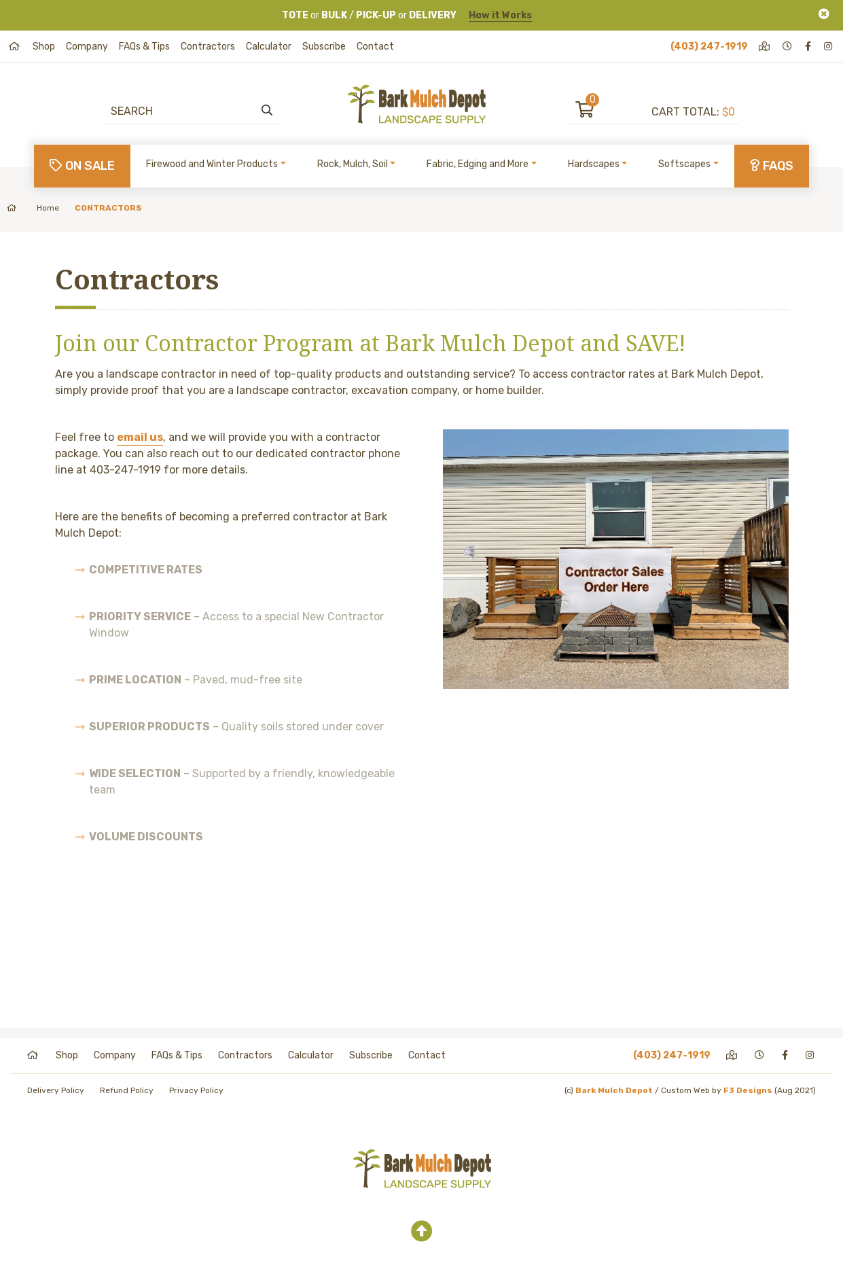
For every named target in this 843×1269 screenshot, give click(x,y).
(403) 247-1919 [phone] (709, 46)
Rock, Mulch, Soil (352, 164)
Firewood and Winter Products (212, 164)
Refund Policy (127, 1090)
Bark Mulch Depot (614, 1090)
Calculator (268, 46)
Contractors (208, 46)
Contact (375, 46)
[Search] (185, 111)
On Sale (82, 165)
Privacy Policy (196, 1090)
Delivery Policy (55, 1090)
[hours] (788, 46)
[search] (267, 111)
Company (87, 46)
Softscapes (684, 164)
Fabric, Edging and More (477, 164)
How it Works (500, 15)
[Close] (824, 14)
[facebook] (809, 46)
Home (33, 208)
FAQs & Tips (144, 46)
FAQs (771, 165)
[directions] (765, 46)
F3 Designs (747, 1090)
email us (140, 437)
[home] (15, 46)
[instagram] (829, 46)
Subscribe (324, 46)
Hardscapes (594, 164)
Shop (44, 46)
